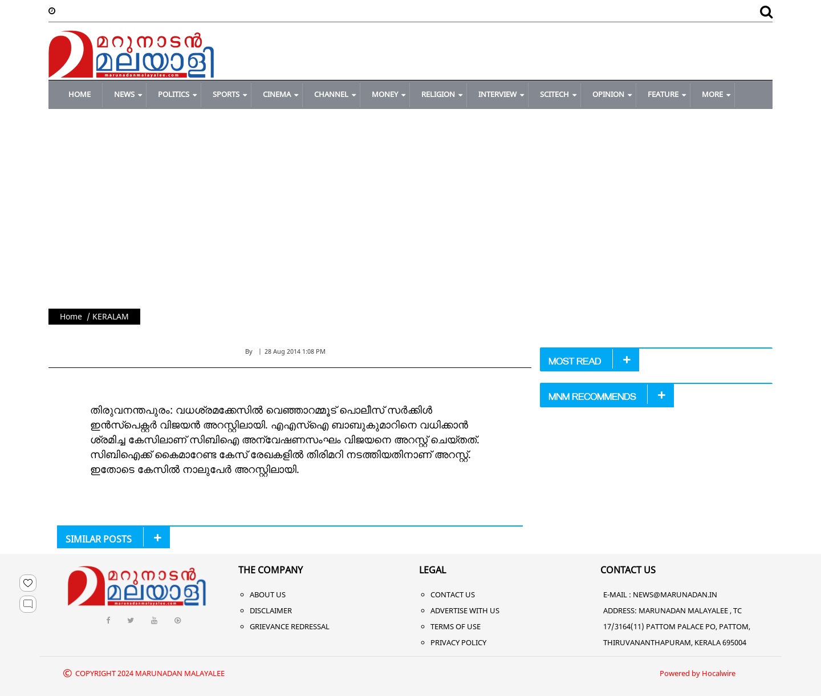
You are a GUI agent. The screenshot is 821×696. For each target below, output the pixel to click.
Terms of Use (455, 626)
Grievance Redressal (290, 626)
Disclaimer (271, 610)
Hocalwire (718, 673)
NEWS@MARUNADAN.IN (675, 594)
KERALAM (110, 316)
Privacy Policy (458, 642)
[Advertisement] (410, 223)
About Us (268, 594)
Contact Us (452, 594)
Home (71, 316)
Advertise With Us (464, 610)
